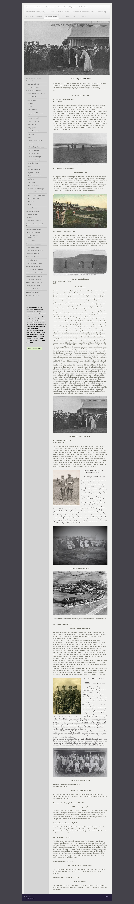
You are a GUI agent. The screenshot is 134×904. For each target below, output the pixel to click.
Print (26, 897)
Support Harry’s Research (34, 348)
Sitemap (31, 897)
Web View (107, 896)
